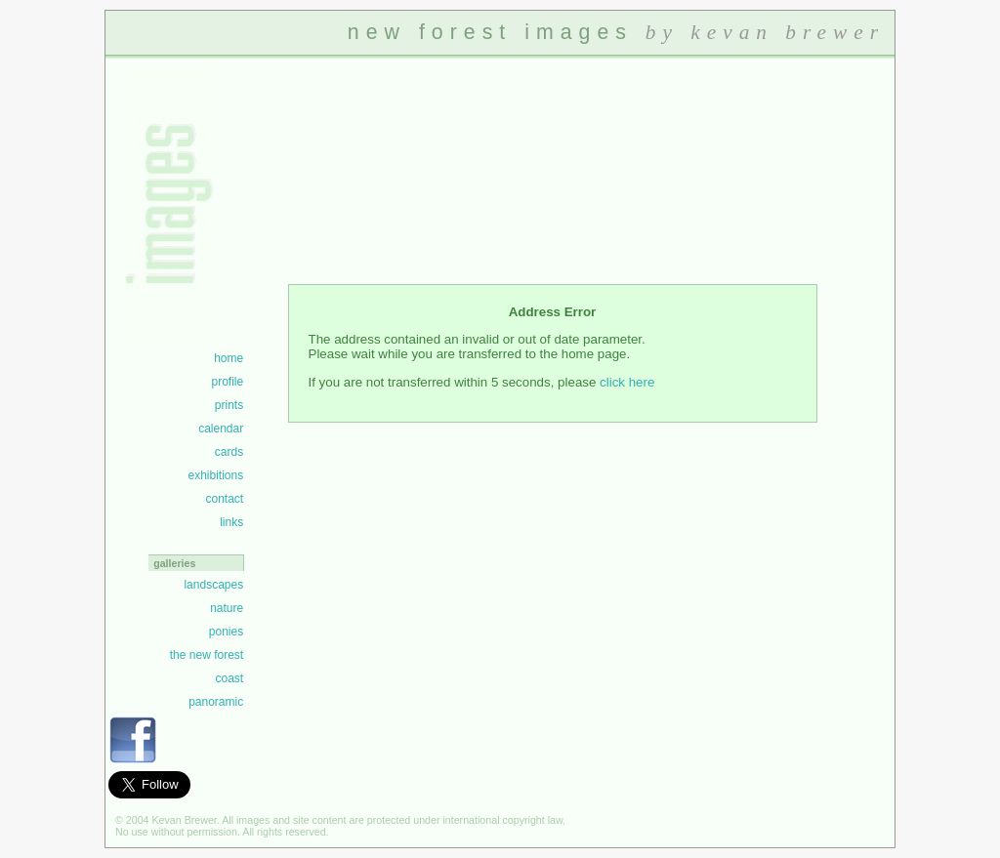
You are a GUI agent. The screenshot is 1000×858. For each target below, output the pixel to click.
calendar (220, 428)
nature (226, 608)
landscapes (213, 585)
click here (627, 382)
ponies (226, 631)
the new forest (206, 655)
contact (224, 499)
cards (229, 452)
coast (229, 678)
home (228, 358)
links (231, 522)
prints (229, 405)
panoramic (215, 702)
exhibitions (215, 475)
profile (227, 381)
